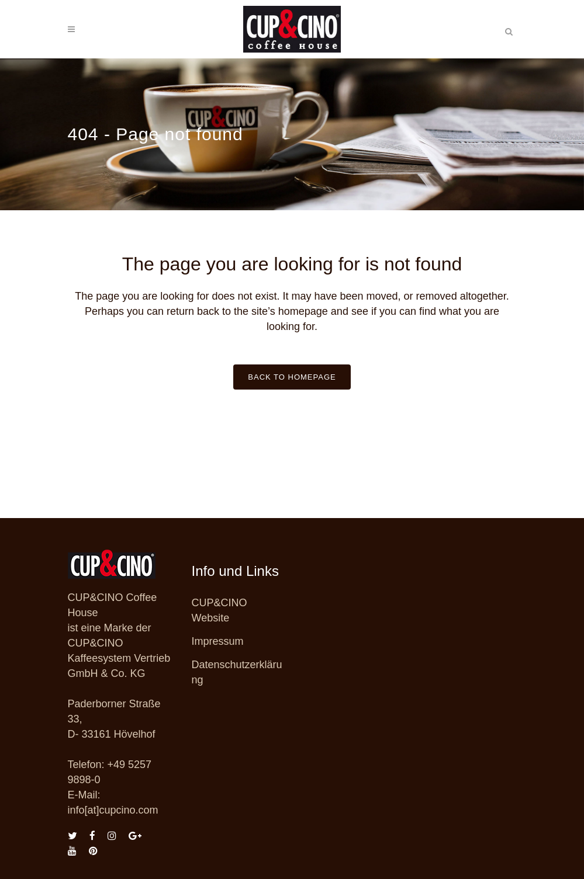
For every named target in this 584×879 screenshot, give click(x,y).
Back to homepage (292, 377)
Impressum (218, 641)
